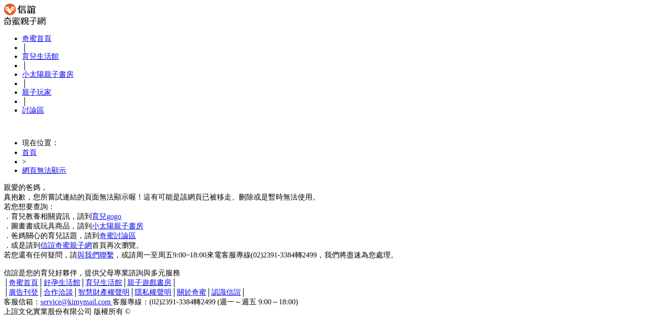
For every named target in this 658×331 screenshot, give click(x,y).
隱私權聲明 (153, 292)
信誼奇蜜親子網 (66, 245)
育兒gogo (106, 216)
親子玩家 (36, 92)
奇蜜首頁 (36, 38)
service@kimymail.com (76, 302)
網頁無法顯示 (44, 170)
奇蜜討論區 (117, 236)
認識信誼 (226, 292)
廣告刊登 (23, 292)
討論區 (33, 110)
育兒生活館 (40, 56)
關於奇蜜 (191, 292)
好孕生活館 (62, 282)
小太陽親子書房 (48, 74)
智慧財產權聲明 (104, 292)
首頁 (29, 152)
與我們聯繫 (95, 255)
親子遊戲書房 (149, 282)
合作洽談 (58, 292)
